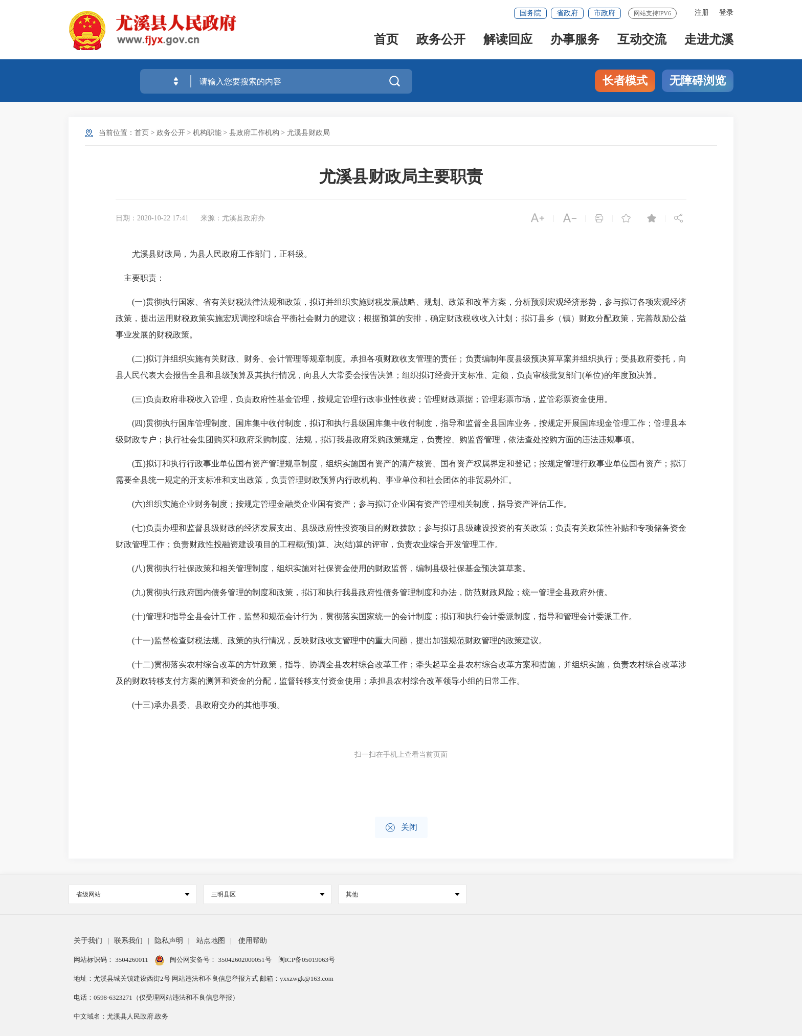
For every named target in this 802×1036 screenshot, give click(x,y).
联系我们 (128, 940)
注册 (702, 12)
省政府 (567, 13)
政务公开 (440, 42)
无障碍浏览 (698, 80)
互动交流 (641, 42)
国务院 (530, 13)
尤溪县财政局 (308, 133)
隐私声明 (168, 940)
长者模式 (625, 80)
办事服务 (574, 42)
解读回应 (507, 42)
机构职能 (207, 133)
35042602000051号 (245, 959)
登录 (726, 12)
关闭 (401, 827)
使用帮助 (252, 940)
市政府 (604, 13)
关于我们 (88, 940)
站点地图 (210, 940)
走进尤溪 (708, 42)
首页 (386, 42)
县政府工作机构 (254, 133)
